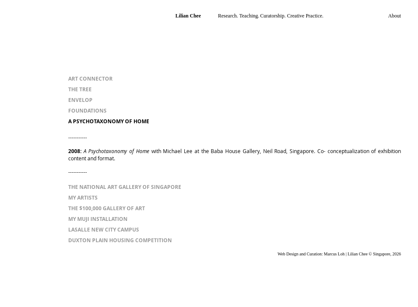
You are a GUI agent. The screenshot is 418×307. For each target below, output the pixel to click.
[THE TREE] (80, 89)
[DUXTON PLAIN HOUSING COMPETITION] (120, 240)
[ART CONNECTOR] (90, 79)
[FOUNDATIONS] (87, 111)
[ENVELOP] (83, 100)
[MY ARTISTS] (83, 198)
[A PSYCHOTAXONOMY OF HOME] (108, 121)
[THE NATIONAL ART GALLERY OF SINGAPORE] (124, 187)
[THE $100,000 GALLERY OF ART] (106, 208)
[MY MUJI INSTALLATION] (98, 219)
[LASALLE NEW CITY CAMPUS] (103, 230)
